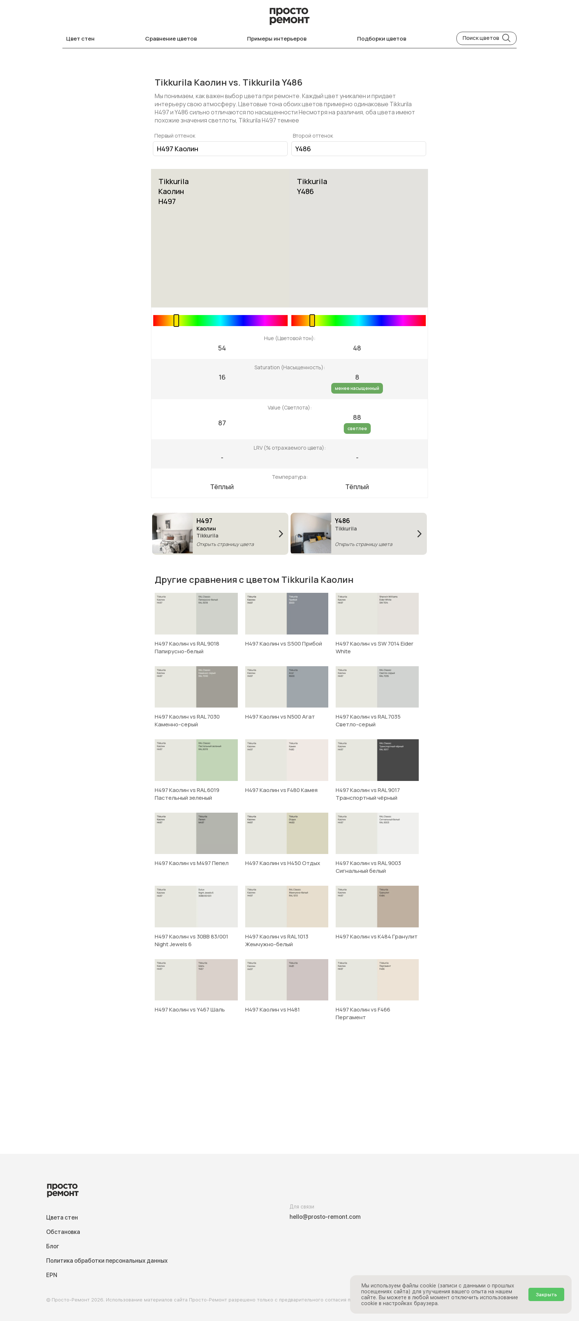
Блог (52, 1246)
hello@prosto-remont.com (325, 1216)
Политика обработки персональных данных (107, 1260)
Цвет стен (80, 38)
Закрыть (546, 1294)
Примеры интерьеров (276, 38)
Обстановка (63, 1231)
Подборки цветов (381, 38)
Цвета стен (62, 1217)
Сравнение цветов (171, 38)
